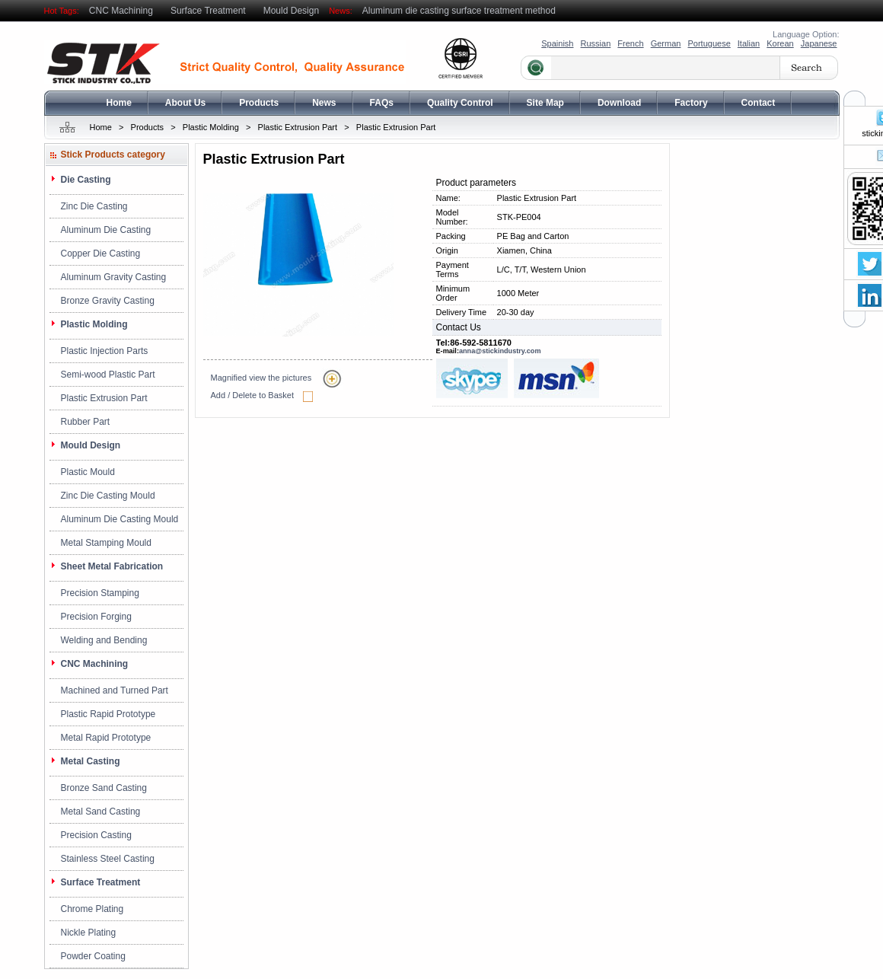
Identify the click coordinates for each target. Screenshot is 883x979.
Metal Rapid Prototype (106, 737)
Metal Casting (90, 761)
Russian (596, 43)
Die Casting (86, 179)
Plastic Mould (88, 472)
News (324, 102)
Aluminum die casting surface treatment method (459, 10)
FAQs (382, 102)
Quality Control (460, 102)
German (666, 43)
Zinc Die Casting (94, 206)
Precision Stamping (100, 593)
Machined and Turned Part (114, 690)
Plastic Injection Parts (104, 351)
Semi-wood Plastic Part (108, 374)
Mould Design (291, 10)
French (630, 43)
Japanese (819, 43)
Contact (758, 102)
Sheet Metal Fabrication (112, 566)
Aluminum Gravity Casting (114, 277)
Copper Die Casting (101, 253)
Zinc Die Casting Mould (108, 495)
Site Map (545, 102)
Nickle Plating (88, 932)
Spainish (557, 43)
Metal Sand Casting (101, 811)
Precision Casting (96, 835)
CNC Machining (121, 10)
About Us (185, 102)
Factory (690, 102)
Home (119, 102)
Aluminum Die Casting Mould (120, 519)
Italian (749, 43)
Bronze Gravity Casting (108, 300)
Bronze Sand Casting (104, 788)
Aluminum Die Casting (106, 230)
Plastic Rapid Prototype (108, 714)
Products (259, 102)
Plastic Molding (211, 127)
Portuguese (708, 43)
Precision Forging (96, 616)
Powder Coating (93, 956)
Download (619, 102)
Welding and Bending (104, 640)
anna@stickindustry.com (500, 351)
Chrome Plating (92, 909)
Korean (780, 43)
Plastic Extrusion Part (298, 127)
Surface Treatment (208, 10)
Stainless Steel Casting (108, 858)
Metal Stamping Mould (106, 542)
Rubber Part (85, 421)
